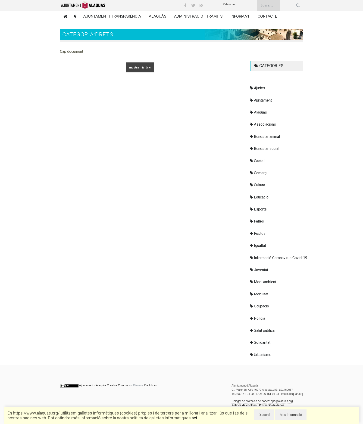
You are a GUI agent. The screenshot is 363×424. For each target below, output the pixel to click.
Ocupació (259, 306)
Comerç (258, 173)
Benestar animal (265, 136)
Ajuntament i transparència (112, 16)
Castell (257, 161)
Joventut (259, 270)
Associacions (263, 124)
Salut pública (262, 330)
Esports (258, 209)
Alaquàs (157, 16)
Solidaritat (260, 342)
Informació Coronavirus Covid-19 (278, 258)
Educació (259, 197)
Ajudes (257, 88)
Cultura (257, 185)
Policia (257, 318)
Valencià (229, 4)
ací (194, 417)
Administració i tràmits (198, 16)
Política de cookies (244, 405)
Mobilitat (259, 294)
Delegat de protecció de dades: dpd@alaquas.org (262, 401)
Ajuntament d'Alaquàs (92, 385)
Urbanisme (260, 355)
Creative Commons (119, 385)
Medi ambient (263, 282)
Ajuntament (261, 100)
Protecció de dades (271, 405)
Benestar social (264, 148)
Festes (258, 233)
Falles (257, 221)
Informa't (240, 16)
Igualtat (258, 245)
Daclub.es (150, 385)
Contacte (267, 16)
